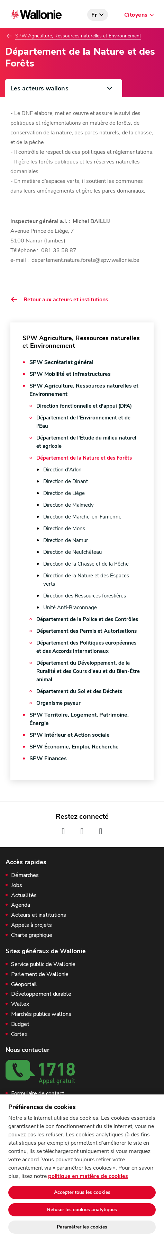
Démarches (25, 875)
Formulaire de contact (37, 1093)
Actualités (24, 895)
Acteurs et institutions (38, 915)
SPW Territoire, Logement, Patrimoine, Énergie (79, 719)
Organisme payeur (58, 703)
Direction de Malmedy (68, 505)
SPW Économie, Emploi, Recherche (74, 747)
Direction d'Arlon (62, 469)
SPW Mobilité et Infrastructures (70, 374)
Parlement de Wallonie (40, 974)
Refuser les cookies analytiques (82, 1209)
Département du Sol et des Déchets (79, 691)
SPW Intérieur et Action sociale (69, 735)
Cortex (19, 1034)
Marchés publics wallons (41, 1014)
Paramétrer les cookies (82, 1227)
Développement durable (41, 994)
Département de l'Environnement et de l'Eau (83, 421)
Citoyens (136, 15)
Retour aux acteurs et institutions (59, 299)
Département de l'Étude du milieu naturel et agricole (86, 442)
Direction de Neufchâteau (72, 552)
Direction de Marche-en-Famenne (82, 516)
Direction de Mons (64, 528)
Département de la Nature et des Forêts (84, 457)
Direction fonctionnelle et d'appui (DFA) (84, 405)
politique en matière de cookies (88, 1176)
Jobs (16, 885)
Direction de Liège (64, 493)
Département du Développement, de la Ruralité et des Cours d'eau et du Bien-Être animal (88, 671)
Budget (20, 1024)
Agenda (20, 905)
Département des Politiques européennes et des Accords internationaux (86, 647)
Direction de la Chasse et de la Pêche (86, 563)
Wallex (20, 1004)
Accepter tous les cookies (82, 1192)
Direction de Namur (65, 540)
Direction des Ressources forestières (84, 595)
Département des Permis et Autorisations (86, 631)
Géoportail (24, 984)
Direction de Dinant (65, 481)
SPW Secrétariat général (61, 362)
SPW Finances (48, 758)
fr (94, 15)
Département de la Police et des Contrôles (87, 619)
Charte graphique (31, 935)
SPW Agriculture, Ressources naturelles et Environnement (78, 36)
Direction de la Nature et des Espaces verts (86, 579)
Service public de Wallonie (43, 964)
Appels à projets (31, 925)
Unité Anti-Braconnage (70, 607)
